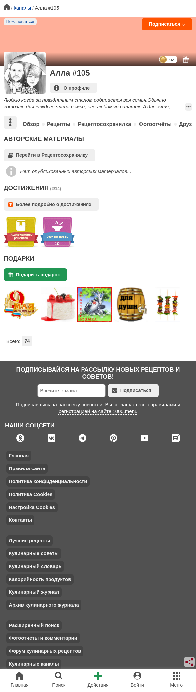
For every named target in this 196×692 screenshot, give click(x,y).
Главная (19, 455)
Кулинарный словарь (35, 566)
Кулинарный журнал (34, 592)
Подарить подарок (34, 274)
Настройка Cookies (32, 507)
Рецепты (58, 124)
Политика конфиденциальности (48, 481)
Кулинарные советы (34, 553)
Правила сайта (27, 468)
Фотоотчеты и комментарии (43, 638)
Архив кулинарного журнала (44, 605)
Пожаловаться (20, 22)
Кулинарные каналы (34, 664)
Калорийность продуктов (40, 579)
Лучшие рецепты (29, 540)
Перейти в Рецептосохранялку (48, 155)
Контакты (20, 520)
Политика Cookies (30, 494)
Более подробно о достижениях (49, 204)
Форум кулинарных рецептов (45, 651)
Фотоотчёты (155, 124)
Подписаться (167, 24)
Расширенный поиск (34, 625)
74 (27, 341)
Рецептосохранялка (104, 124)
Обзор (31, 124)
